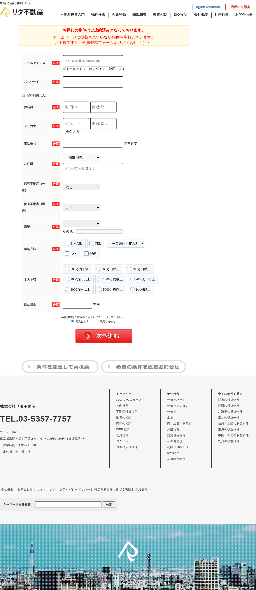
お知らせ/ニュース (129, 399)
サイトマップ (46, 489)
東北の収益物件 (229, 417)
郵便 (90, 253)
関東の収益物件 (229, 399)
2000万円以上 (142, 279)
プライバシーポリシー (75, 489)
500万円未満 (77, 269)
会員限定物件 (176, 459)
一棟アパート (176, 399)
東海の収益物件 (229, 429)
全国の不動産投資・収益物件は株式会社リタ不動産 (124, 574)
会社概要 (201, 14)
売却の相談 (124, 423)
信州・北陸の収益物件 (233, 423)
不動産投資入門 (72, 14)
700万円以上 (139, 269)
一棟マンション (178, 405)
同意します (80, 321)
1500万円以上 (110, 279)
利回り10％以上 (178, 447)
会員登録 (119, 14)
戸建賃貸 (173, 429)
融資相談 (160, 14)
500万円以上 (108, 269)
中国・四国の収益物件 (233, 435)
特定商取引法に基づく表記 (112, 489)
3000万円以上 (77, 289)
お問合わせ (244, 14)
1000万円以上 (77, 279)
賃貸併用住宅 (176, 435)
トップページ (125, 393)
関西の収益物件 (229, 405)
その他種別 (174, 441)
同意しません (106, 321)
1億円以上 (140, 289)
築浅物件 (173, 453)
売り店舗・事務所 (179, 423)
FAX (71, 253)
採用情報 (141, 489)
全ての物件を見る (230, 393)
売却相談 (139, 14)
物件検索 (98, 14)
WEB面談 (123, 429)
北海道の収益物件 (230, 411)
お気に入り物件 (127, 447)
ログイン (181, 14)
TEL (95, 243)
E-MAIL (73, 243)
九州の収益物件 (229, 441)
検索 (109, 504)
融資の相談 (124, 417)
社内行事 (222, 14)
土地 (170, 417)
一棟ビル (173, 411)
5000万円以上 (110, 289)
